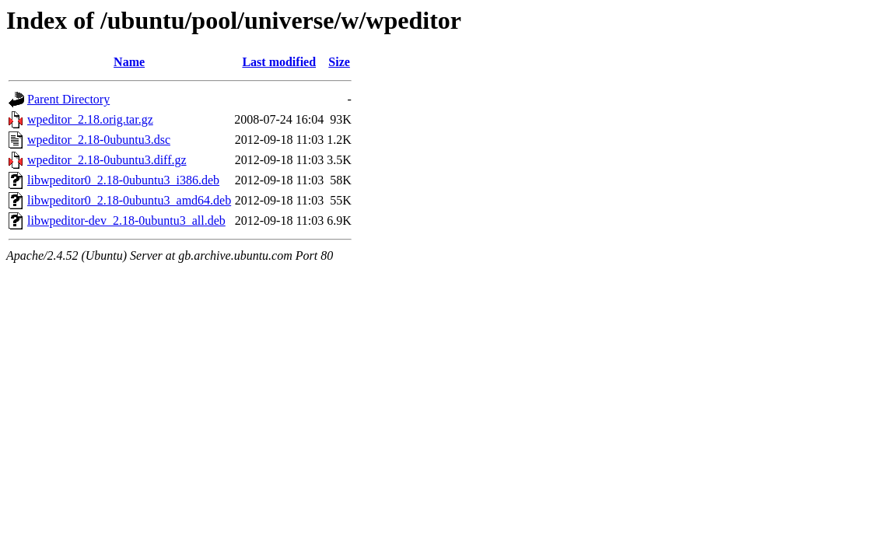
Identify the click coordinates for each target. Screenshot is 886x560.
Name (129, 61)
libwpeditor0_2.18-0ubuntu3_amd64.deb (129, 200)
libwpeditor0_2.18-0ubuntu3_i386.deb (123, 180)
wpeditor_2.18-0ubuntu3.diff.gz (107, 159)
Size (339, 61)
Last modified (279, 61)
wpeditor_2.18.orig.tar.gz (90, 119)
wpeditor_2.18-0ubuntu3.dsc (98, 139)
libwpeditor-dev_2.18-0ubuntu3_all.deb (126, 220)
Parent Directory (68, 99)
